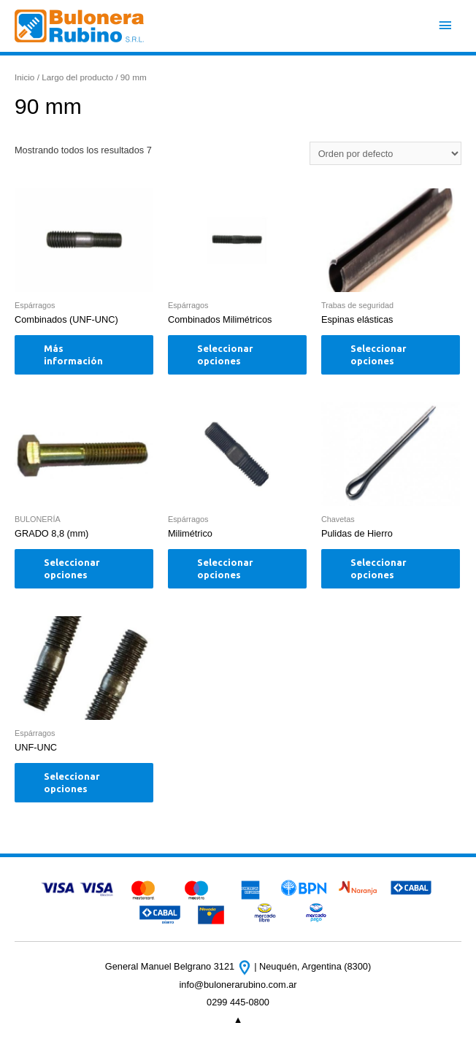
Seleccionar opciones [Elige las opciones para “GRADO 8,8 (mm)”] (72, 568)
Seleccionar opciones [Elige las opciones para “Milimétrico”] (225, 568)
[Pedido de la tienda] (385, 153)
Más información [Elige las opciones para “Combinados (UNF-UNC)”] (73, 354)
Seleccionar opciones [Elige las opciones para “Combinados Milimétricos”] (225, 354)
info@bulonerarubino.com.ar (237, 984)
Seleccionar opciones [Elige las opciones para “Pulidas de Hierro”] (378, 568)
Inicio (24, 77)
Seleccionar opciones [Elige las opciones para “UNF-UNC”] (72, 782)
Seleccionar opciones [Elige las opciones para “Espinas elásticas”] (378, 354)
